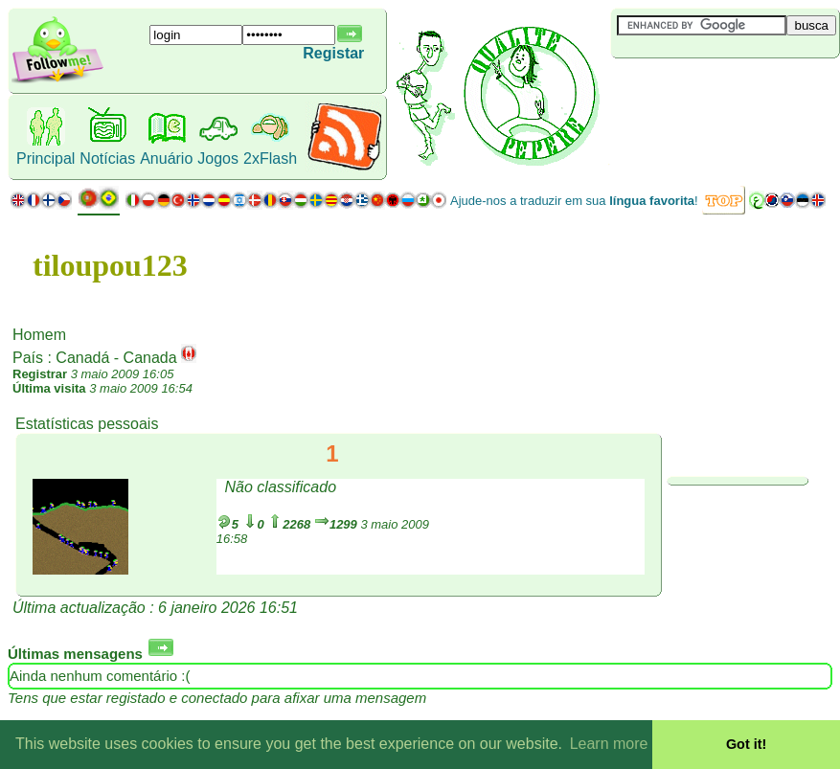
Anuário (166, 158)
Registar (333, 53)
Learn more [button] (609, 743)
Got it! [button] (746, 744)
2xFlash (270, 158)
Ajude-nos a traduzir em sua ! (574, 200)
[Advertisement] (725, 90)
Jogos (217, 158)
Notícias (107, 158)
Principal (45, 158)
